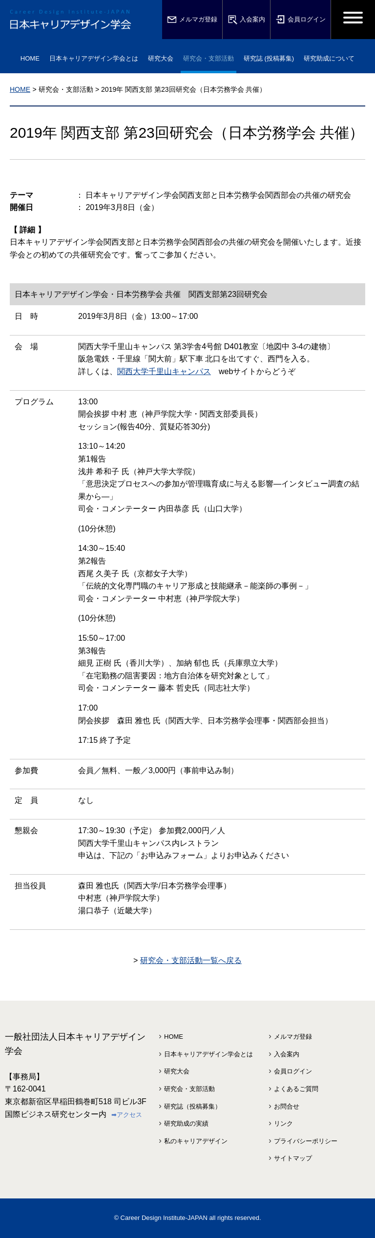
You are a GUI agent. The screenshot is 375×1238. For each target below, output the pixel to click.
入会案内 (246, 19)
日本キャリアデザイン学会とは (208, 1054)
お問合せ (286, 1106)
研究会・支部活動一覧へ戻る (191, 960)
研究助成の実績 (186, 1123)
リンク (283, 1123)
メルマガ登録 (192, 19)
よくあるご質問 (296, 1088)
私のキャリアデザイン (196, 1141)
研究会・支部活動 (189, 1088)
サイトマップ (293, 1158)
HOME (30, 58)
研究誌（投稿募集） (192, 1106)
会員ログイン (300, 19)
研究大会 (176, 1071)
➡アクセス (126, 1114)
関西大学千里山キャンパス (164, 371)
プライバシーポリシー (305, 1141)
